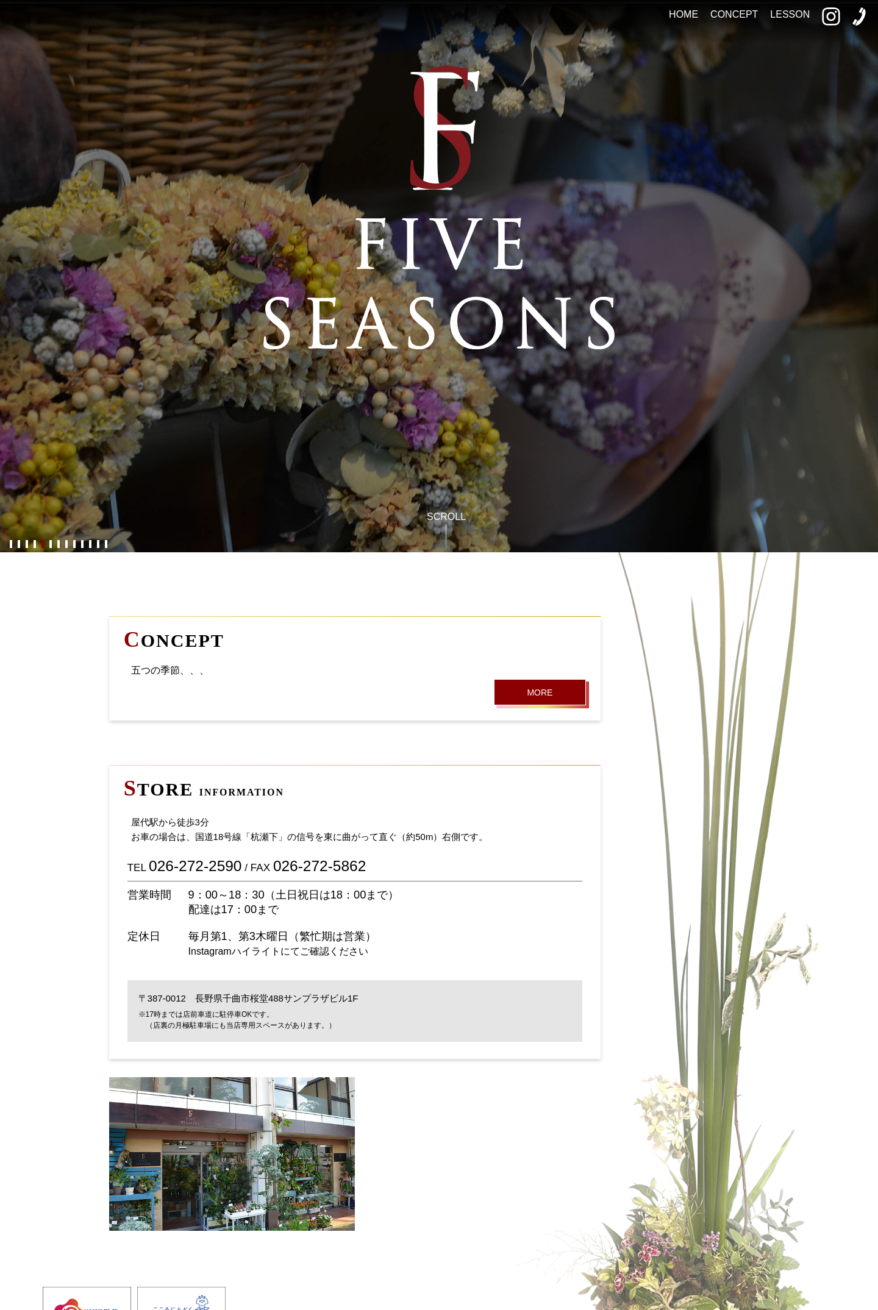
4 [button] (34, 544)
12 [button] (97, 544)
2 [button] (18, 544)
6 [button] (50, 544)
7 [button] (58, 544)
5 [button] (42, 544)
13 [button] (105, 544)
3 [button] (26, 544)
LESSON (790, 14)
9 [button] (74, 544)
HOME (683, 14)
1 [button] (10, 544)
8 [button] (66, 544)
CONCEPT (734, 14)
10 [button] (82, 544)
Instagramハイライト (234, 951)
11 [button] (89, 544)
